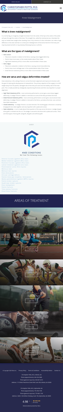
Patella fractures (7, 187)
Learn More (31, 223)
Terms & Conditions (33, 370)
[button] (15, 2)
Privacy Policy (22, 370)
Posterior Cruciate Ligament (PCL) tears (15, 163)
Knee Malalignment (27, 27)
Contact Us (57, 370)
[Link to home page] (26, 8)
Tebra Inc (14, 370)
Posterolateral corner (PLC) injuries (14, 167)
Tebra (38, 406)
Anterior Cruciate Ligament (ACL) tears (15, 159)
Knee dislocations (8, 173)
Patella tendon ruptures (10, 181)
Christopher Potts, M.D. (7, 27)
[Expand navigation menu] (61, 8)
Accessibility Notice (46, 370)
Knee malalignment (8, 185)
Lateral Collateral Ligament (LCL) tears (15, 165)
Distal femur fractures (9, 191)
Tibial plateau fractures (10, 189)
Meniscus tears (7, 169)
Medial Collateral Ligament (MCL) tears (15, 161)
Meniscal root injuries (9, 171)
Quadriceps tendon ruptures (11, 183)
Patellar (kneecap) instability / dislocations (16, 177)
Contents (17, 27)
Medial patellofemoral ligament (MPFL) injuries (18, 179)
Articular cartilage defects (11, 175)
